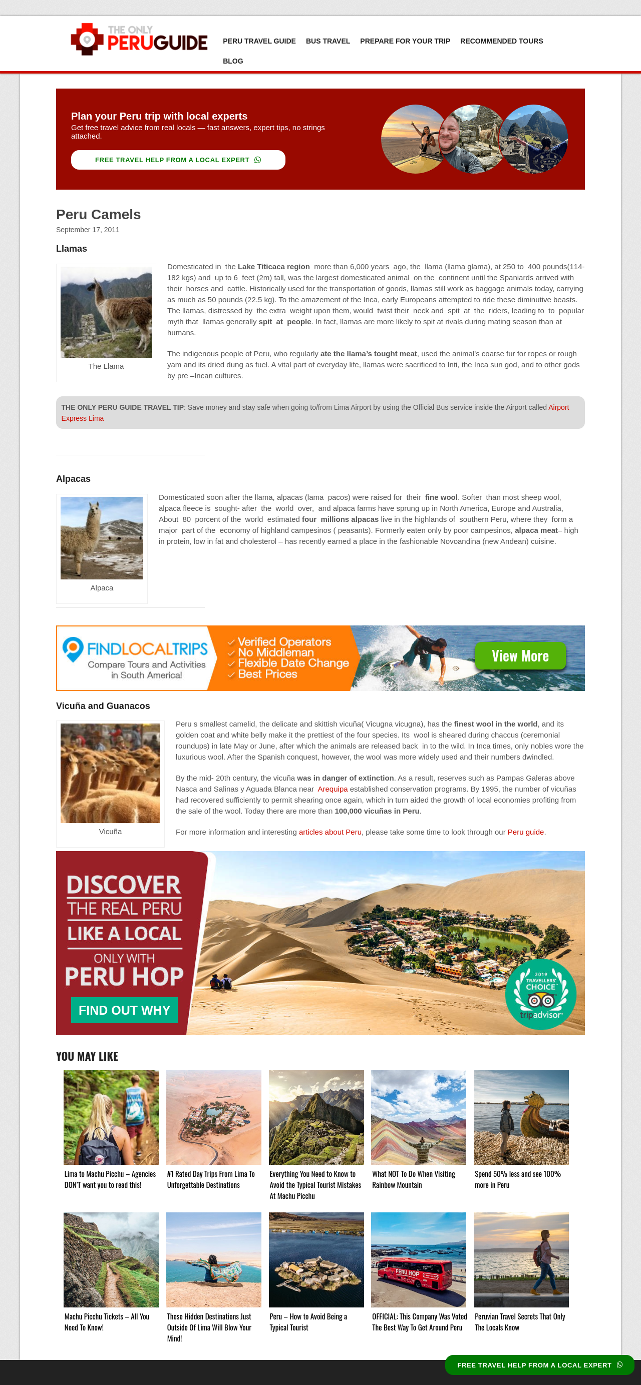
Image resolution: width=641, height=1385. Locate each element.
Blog (233, 61)
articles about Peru (330, 832)
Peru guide (526, 832)
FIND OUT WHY (124, 1010)
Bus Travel (328, 41)
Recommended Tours (501, 41)
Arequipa (333, 789)
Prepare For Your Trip (405, 41)
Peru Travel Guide (259, 41)
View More (520, 655)
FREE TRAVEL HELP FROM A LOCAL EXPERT (178, 160)
